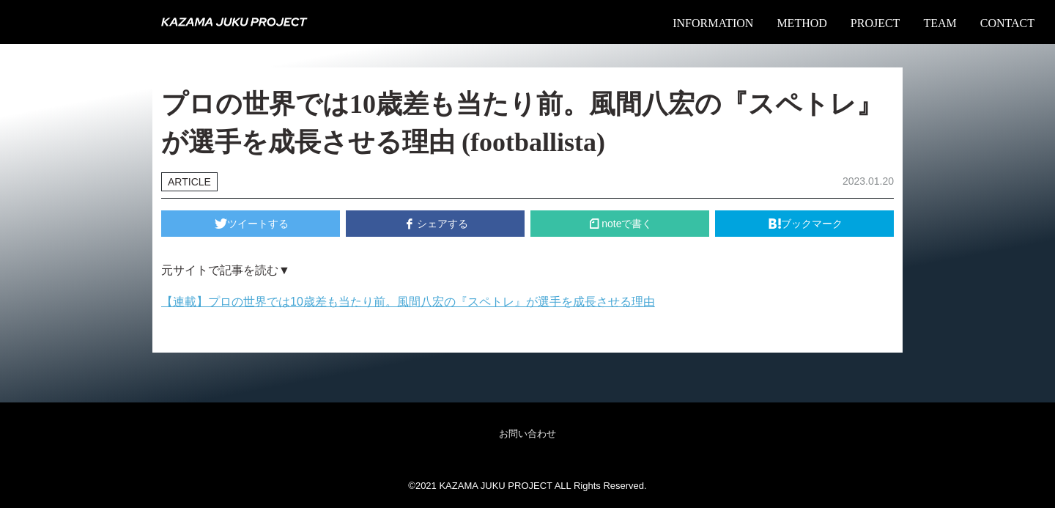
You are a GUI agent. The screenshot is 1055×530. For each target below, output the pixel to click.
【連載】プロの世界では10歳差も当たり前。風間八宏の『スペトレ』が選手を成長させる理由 (408, 301)
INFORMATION (713, 23)
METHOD (801, 23)
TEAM (939, 23)
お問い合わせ (527, 433)
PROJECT (875, 23)
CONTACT (1007, 23)
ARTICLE (189, 182)
